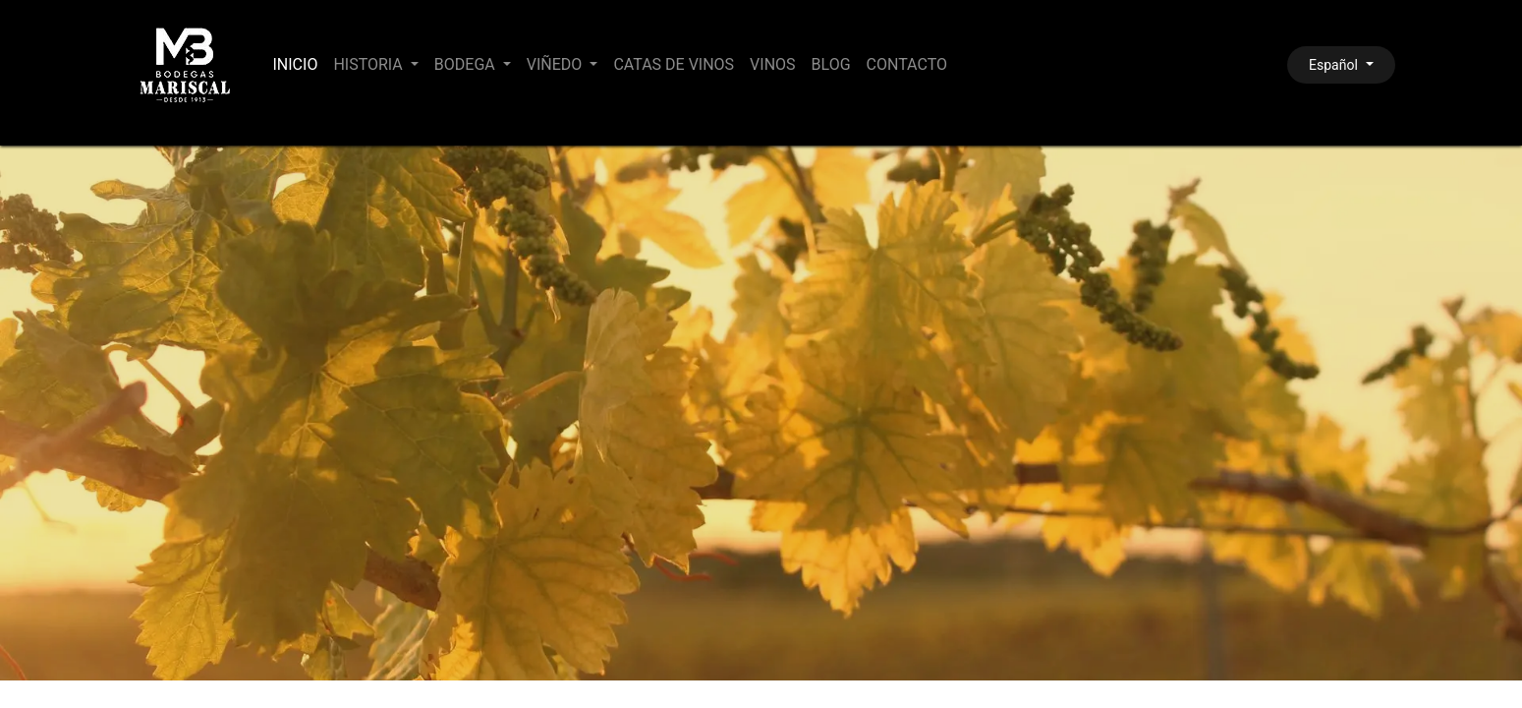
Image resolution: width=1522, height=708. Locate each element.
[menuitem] (295, 65)
